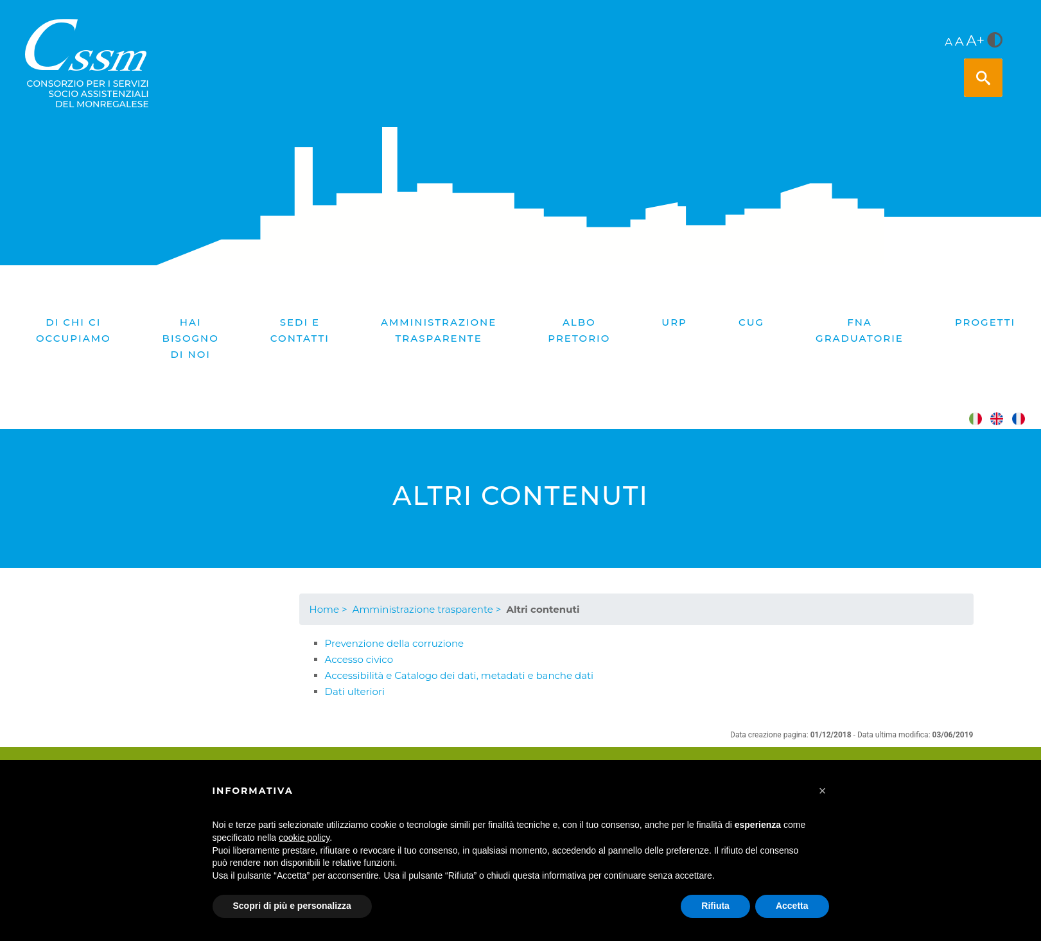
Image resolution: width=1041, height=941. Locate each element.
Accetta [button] (792, 906)
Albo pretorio (579, 330)
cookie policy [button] (304, 837)
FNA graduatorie (860, 330)
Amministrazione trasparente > (427, 609)
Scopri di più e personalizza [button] (292, 906)
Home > (328, 609)
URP (674, 322)
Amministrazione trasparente (438, 330)
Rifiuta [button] (715, 906)
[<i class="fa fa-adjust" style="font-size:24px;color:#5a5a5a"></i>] (994, 41)
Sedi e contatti (299, 330)
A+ (976, 40)
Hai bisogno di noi (190, 338)
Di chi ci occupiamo (73, 330)
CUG (751, 322)
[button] (822, 790)
